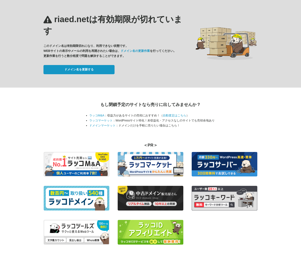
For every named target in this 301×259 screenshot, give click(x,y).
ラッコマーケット (101, 120)
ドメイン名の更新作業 (135, 50)
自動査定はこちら (174, 115)
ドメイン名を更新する (79, 69)
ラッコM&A (96, 115)
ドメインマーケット (102, 125)
